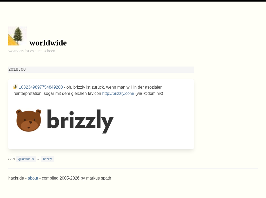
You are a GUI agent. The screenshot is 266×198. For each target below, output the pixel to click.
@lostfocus (26, 159)
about (33, 178)
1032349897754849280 (41, 87)
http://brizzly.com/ (118, 93)
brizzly (47, 159)
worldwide (48, 42)
